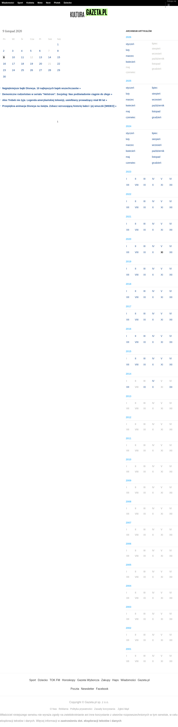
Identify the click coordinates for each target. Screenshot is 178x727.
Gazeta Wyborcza (88, 680)
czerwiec (130, 117)
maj (128, 111)
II (135, 178)
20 (40, 63)
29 (58, 70)
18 (22, 63)
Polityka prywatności (81, 709)
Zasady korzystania (104, 709)
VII (127, 184)
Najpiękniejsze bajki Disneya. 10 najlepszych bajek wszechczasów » (41, 88)
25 (22, 70)
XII (170, 184)
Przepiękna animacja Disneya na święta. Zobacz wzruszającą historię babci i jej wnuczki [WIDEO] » (59, 106)
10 (13, 57)
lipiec (154, 87)
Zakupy (105, 680)
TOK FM (55, 680)
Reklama (63, 709)
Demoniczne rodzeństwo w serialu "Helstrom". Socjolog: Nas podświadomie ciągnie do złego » (57, 94)
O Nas (53, 709)
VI (170, 178)
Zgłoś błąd (123, 709)
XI (162, 184)
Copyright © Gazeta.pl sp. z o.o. (89, 702)
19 (31, 63)
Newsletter (87, 688)
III (144, 178)
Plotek (57, 3)
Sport (20, 3)
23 (4, 70)
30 (4, 76)
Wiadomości (8, 3)
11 (22, 57)
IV (153, 178)
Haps (115, 680)
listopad (156, 111)
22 (58, 63)
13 (40, 57)
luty (128, 50)
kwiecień (130, 61)
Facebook (102, 688)
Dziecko (68, 3)
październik (158, 105)
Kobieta (30, 3)
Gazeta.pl (143, 680)
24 (13, 70)
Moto (40, 3)
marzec (130, 55)
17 (13, 63)
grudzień (156, 117)
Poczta (75, 688)
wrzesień (156, 99)
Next (48, 3)
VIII (137, 184)
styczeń (130, 44)
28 (49, 70)
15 (58, 57)
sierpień (156, 93)
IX (144, 184)
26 (31, 70)
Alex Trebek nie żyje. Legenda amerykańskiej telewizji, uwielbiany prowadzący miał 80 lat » (54, 100)
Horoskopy (68, 680)
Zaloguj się (171, 1)
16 (4, 63)
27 (40, 70)
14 (49, 57)
